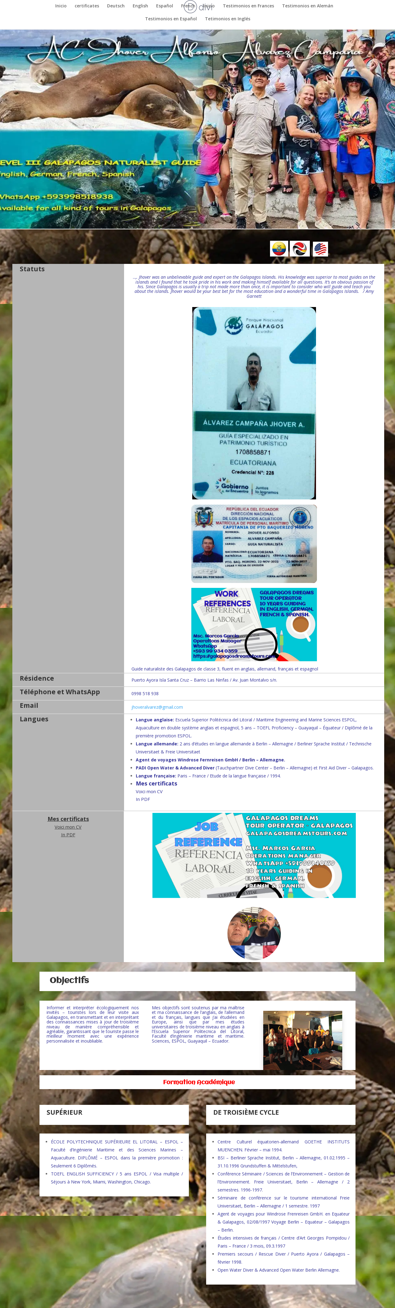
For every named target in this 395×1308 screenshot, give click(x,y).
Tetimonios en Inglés (227, 18)
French (188, 5)
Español (164, 5)
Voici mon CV (149, 791)
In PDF (143, 799)
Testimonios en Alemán (307, 5)
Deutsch (116, 5)
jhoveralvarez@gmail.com (157, 707)
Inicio (61, 5)
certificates (87, 5)
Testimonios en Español (171, 18)
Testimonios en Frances (248, 5)
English (140, 5)
